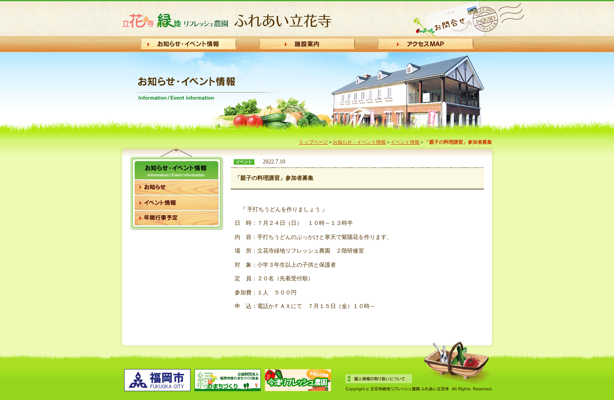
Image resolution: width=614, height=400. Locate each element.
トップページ (313, 142)
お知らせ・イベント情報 (359, 142)
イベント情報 (405, 142)
